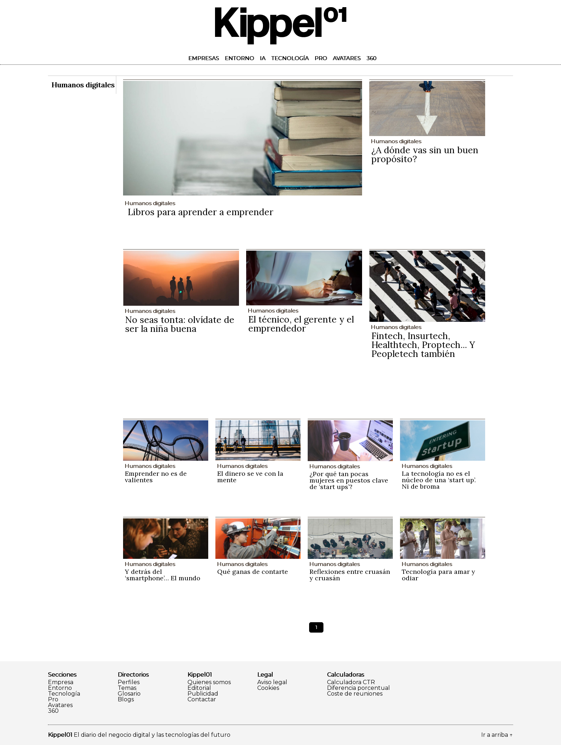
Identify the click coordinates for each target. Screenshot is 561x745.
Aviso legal (272, 682)
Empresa (60, 682)
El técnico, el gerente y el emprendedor (301, 324)
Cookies (268, 688)
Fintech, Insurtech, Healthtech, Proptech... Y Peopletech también (423, 344)
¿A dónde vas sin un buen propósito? (424, 154)
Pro (320, 58)
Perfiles (129, 682)
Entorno (239, 58)
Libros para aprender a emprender (200, 212)
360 (371, 58)
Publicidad (202, 694)
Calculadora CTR (351, 682)
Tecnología (290, 58)
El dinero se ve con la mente (250, 476)
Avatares (347, 58)
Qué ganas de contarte (252, 571)
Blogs (126, 699)
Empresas (203, 58)
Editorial (199, 688)
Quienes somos (209, 682)
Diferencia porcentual (358, 688)
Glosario (129, 694)
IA (262, 58)
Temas (127, 688)
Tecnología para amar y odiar (438, 574)
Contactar (201, 699)
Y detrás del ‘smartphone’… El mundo (162, 574)
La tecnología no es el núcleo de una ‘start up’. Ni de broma (439, 479)
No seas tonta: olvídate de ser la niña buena (179, 324)
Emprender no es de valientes (156, 476)
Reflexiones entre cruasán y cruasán (349, 574)
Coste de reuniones (354, 694)
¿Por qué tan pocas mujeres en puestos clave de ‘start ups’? (348, 480)
